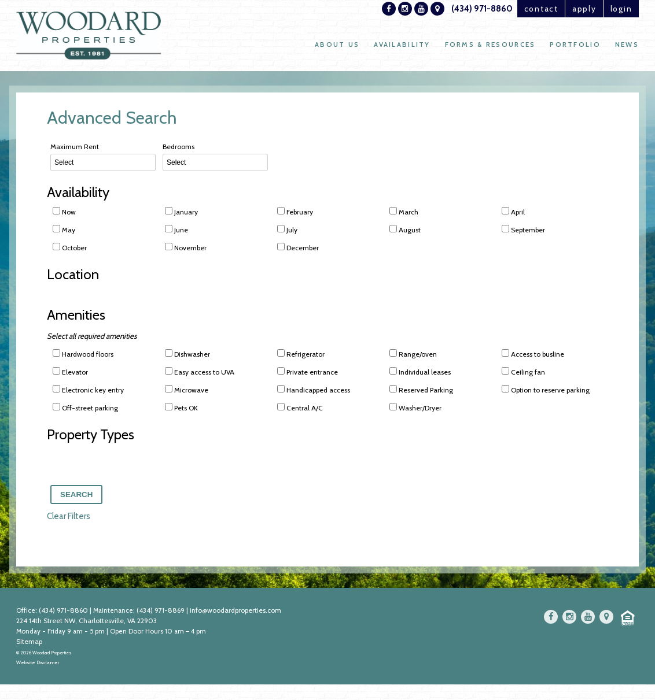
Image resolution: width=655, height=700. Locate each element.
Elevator (70, 372)
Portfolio (574, 46)
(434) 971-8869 (162, 612)
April (513, 211)
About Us (328, 46)
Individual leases (420, 372)
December (298, 247)
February (295, 211)
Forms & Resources (487, 46)
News (626, 46)
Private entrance (307, 372)
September (523, 229)
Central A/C (300, 408)
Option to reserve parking (546, 390)
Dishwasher (187, 355)
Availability (396, 46)
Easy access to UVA (199, 372)
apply (571, 9)
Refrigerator (301, 355)
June (176, 229)
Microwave (186, 390)
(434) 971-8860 (452, 9)
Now (64, 211)
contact (517, 9)
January (181, 211)
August (405, 229)
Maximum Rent (103, 156)
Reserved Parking (421, 390)
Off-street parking (85, 408)
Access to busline (533, 355)
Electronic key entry (88, 390)
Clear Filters (68, 518)
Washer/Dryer (415, 408)
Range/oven (413, 355)
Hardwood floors (83, 355)
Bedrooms (215, 156)
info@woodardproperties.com (237, 612)
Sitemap (29, 643)
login (617, 9)
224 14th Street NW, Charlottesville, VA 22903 (86, 622)
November (186, 247)
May (64, 229)
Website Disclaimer (37, 665)
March (403, 211)
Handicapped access (313, 390)
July (287, 229)
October (70, 247)
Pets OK (181, 408)
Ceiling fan (523, 372)
